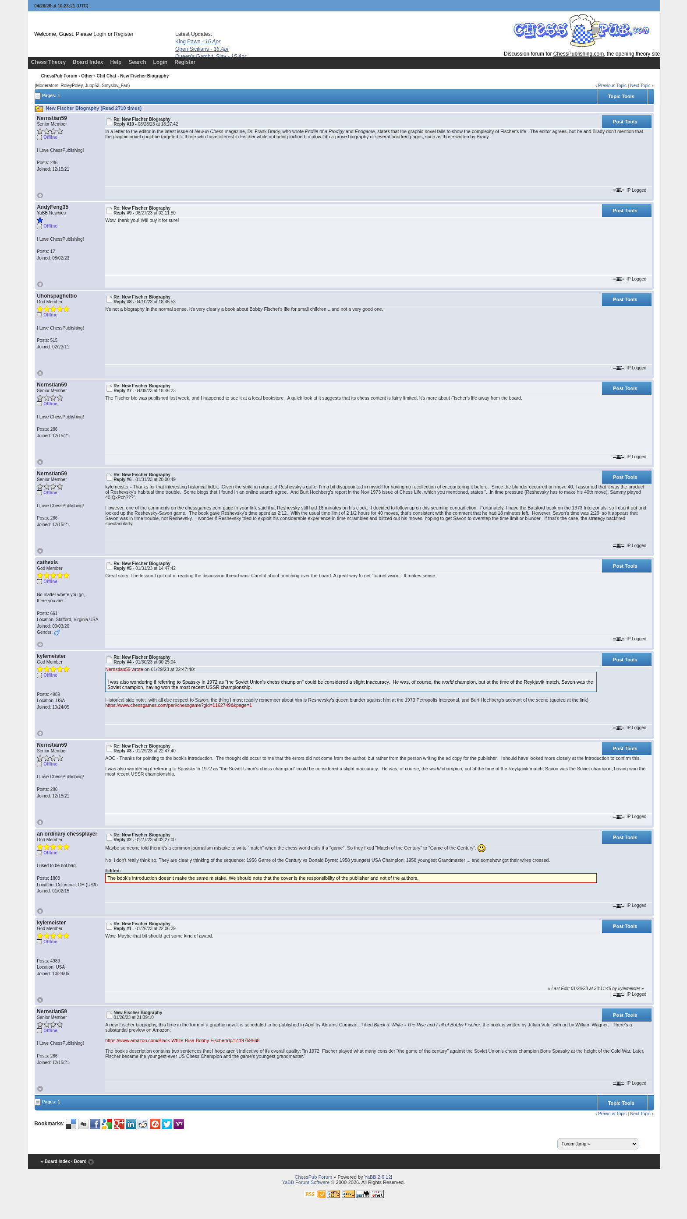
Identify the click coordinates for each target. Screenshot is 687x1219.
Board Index (88, 62)
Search (137, 62)
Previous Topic (612, 85)
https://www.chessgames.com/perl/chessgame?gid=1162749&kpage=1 (178, 705)
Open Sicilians (202, 49)
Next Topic (640, 85)
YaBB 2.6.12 (377, 1177)
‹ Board (78, 1161)
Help (115, 62)
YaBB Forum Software (306, 1182)
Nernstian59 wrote (124, 669)
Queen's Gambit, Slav (210, 56)
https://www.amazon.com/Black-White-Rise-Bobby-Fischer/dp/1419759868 (182, 1040)
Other (87, 76)
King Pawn (197, 42)
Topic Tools (621, 96)
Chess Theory (48, 62)
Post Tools (625, 121)
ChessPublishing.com (578, 54)
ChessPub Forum (59, 76)
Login (99, 34)
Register (124, 34)
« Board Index (55, 1161)
